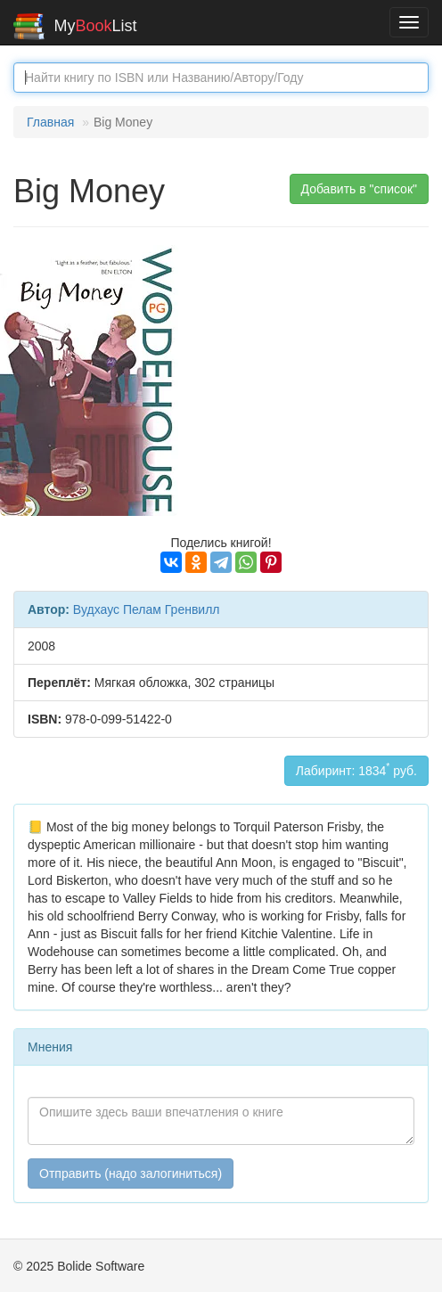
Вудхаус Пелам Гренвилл (146, 609)
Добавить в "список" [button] (359, 189)
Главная (50, 122)
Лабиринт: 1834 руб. (356, 769)
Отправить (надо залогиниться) (130, 1173)
